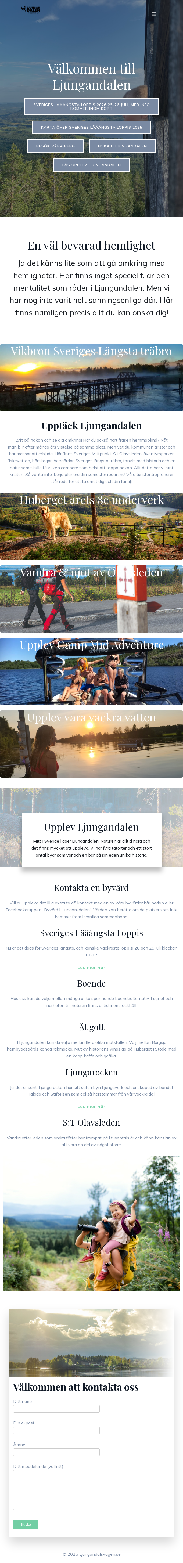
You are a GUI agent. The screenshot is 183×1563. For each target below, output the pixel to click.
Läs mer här (91, 967)
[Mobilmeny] (154, 14)
